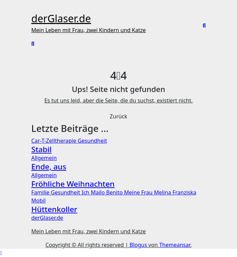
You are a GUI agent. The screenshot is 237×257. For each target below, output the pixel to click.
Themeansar (174, 245)
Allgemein (44, 158)
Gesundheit (92, 140)
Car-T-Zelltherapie (54, 140)
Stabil (41, 149)
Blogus (138, 245)
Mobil (38, 200)
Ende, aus (48, 166)
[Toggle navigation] (35, 8)
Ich (86, 192)
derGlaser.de (61, 18)
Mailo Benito (107, 192)
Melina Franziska (175, 192)
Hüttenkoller (54, 209)
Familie (41, 192)
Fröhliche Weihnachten (73, 184)
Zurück (118, 116)
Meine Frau (139, 192)
